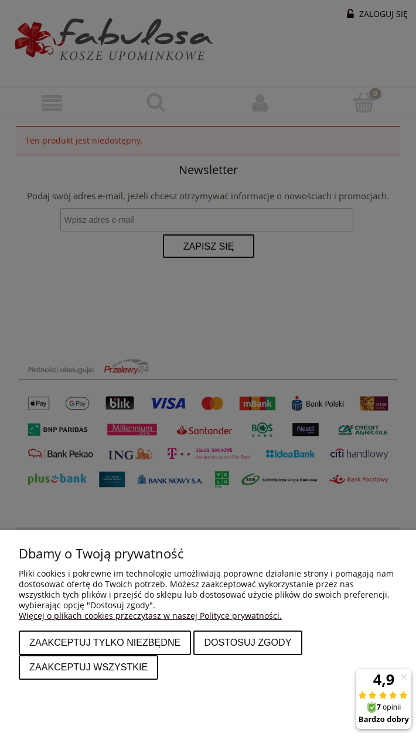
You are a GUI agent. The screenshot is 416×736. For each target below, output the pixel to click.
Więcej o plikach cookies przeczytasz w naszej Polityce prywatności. (150, 615)
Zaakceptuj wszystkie (88, 667)
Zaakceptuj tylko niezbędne (104, 642)
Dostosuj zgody (247, 642)
